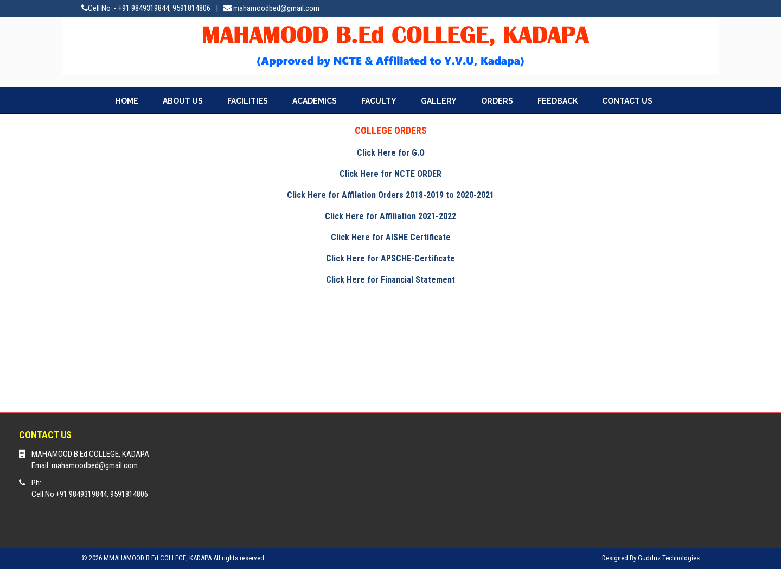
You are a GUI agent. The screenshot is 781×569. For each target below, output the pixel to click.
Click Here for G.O (391, 153)
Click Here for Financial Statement (390, 279)
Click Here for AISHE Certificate (391, 237)
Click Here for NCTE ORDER (390, 174)
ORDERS (497, 101)
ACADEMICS (314, 101)
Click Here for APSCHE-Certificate (390, 258)
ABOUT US (183, 101)
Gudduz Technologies (669, 558)
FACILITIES (247, 101)
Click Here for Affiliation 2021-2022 (390, 216)
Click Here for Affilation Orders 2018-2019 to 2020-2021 (390, 195)
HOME (127, 101)
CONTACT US (627, 101)
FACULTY (378, 101)
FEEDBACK (557, 101)
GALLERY (439, 101)
